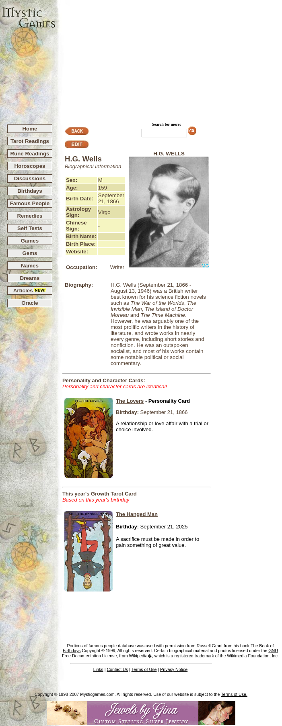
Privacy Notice (173, 669)
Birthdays (29, 191)
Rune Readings (29, 154)
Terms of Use (144, 669)
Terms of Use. (234, 694)
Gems (29, 253)
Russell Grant (210, 645)
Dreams (30, 278)
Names (30, 266)
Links (98, 669)
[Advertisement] (169, 58)
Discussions (30, 178)
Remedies (29, 216)
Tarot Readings (29, 141)
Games (30, 241)
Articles (30, 291)
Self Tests (29, 228)
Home (29, 129)
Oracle (29, 303)
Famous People (30, 203)
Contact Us (117, 669)
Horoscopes (29, 166)
